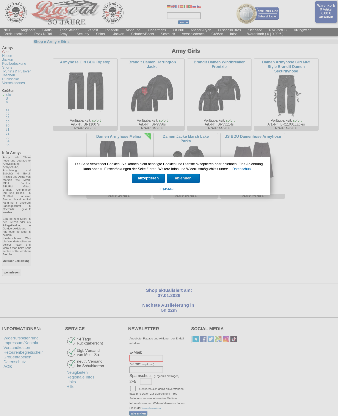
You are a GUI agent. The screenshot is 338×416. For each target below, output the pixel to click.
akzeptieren (148, 178)
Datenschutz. (242, 169)
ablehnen (183, 178)
